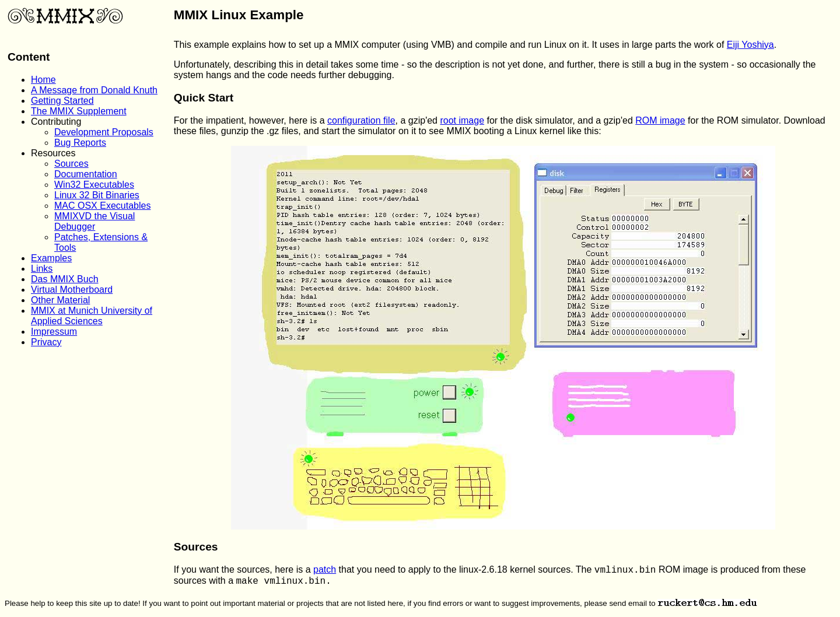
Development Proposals (103, 132)
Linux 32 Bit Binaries (96, 195)
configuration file (361, 120)
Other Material (60, 300)
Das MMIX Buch (65, 279)
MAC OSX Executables (102, 206)
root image (462, 120)
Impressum (54, 331)
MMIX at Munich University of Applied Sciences (91, 316)
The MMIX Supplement (79, 111)
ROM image (660, 120)
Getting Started (62, 101)
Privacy (46, 342)
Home (43, 80)
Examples (51, 258)
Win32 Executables (94, 185)
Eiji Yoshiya (750, 45)
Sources (71, 164)
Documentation (85, 174)
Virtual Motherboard (72, 290)
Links (41, 269)
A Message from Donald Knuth (94, 90)
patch (324, 569)
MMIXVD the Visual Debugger (94, 221)
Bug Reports (80, 143)
